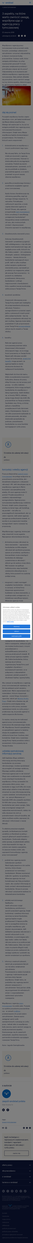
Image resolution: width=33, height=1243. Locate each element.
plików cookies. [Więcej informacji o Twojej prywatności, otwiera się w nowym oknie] (10, 621)
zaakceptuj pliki (17, 636)
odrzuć (16, 631)
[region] (16, 621)
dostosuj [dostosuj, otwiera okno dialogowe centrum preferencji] (16, 626)
